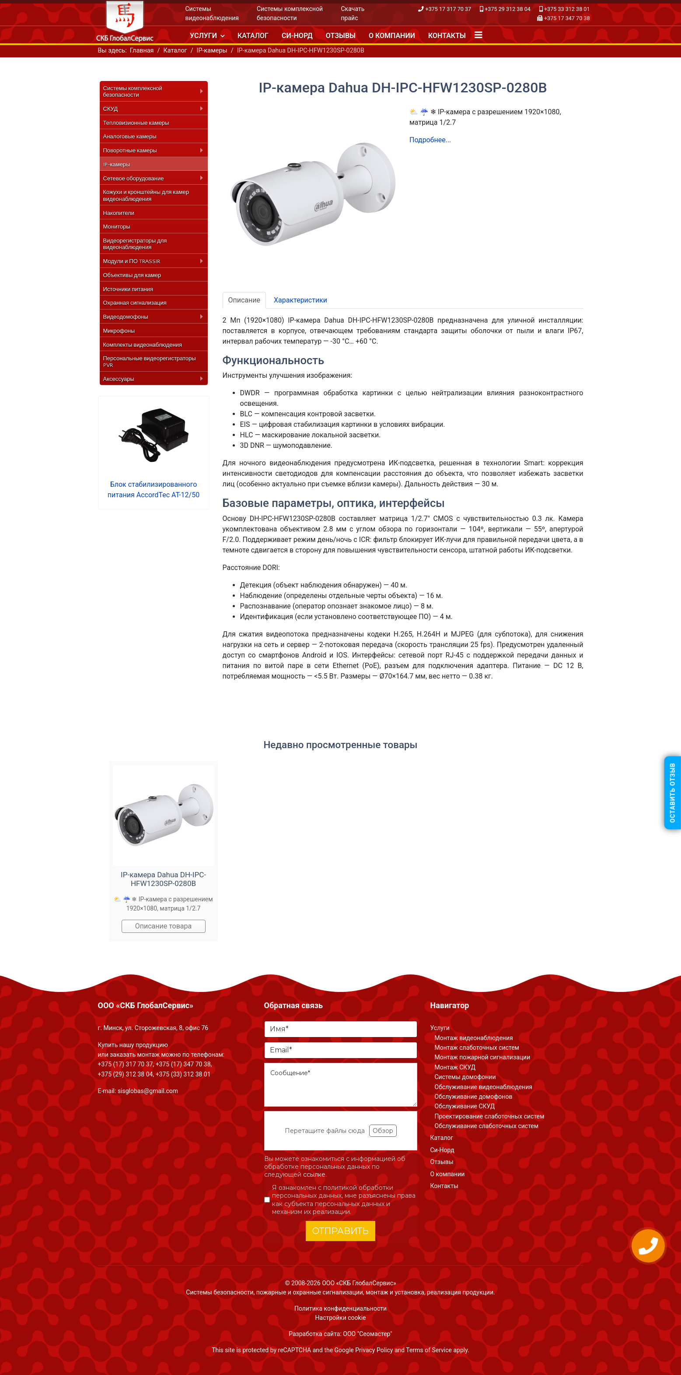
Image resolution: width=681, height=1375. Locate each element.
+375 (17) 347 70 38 (183, 1064)
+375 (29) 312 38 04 (125, 1074)
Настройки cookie (340, 1317)
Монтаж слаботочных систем (477, 1047)
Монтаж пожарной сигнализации (483, 1057)
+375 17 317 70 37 (448, 9)
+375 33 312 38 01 (567, 9)
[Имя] (340, 1029)
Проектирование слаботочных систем (490, 1116)
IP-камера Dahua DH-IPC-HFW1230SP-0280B (163, 879)
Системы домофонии (465, 1076)
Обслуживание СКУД (465, 1106)
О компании (392, 36)
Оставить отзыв (672, 793)
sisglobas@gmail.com (148, 1090)
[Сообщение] (340, 1085)
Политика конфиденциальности (340, 1308)
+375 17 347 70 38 (567, 18)
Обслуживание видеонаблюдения (483, 1086)
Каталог (253, 36)
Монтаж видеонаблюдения (474, 1037)
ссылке (314, 1174)
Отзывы (341, 36)
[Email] (340, 1050)
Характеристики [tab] (300, 300)
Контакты (447, 36)
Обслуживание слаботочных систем (487, 1125)
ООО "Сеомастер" (367, 1333)
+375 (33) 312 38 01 (183, 1074)
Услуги (203, 36)
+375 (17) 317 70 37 (125, 1064)
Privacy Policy (374, 1350)
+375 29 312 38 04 (508, 9)
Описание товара (163, 926)
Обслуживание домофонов (474, 1096)
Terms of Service (429, 1350)
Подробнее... (430, 140)
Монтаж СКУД (455, 1067)
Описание (244, 300)
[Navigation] (478, 35)
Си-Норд (297, 36)
